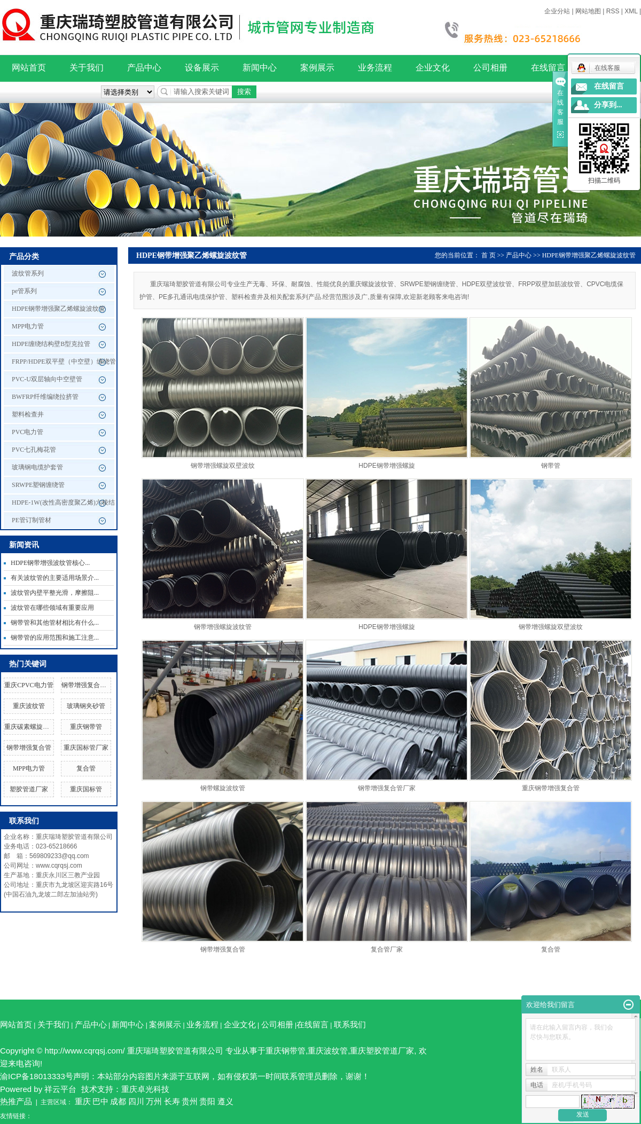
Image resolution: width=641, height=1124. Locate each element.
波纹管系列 (28, 273)
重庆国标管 (86, 789)
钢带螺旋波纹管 (222, 788)
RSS (613, 11)
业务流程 (375, 67)
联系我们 (350, 1024)
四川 (136, 1101)
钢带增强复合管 (28, 747)
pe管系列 (24, 291)
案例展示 (317, 67)
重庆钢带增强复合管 (551, 788)
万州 (154, 1101)
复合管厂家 (387, 949)
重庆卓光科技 (145, 1089)
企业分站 (557, 11)
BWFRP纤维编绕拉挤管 (45, 396)
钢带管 (550, 465)
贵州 (190, 1101)
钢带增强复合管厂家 (90, 685)
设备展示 (202, 67)
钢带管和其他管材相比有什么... (55, 622)
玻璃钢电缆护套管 (37, 467)
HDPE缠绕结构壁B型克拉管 (51, 344)
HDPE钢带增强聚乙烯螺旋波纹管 (58, 308)
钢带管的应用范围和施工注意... (55, 637)
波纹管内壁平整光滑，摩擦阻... (55, 592)
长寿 (172, 1101)
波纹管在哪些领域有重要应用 (52, 607)
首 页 (488, 255)
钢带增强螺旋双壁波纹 (223, 465)
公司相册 (490, 67)
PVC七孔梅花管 (34, 449)
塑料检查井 (28, 414)
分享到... (608, 105)
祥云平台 (60, 1089)
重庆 (83, 1101)
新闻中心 (260, 67)
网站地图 (588, 11)
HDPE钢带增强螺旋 (386, 465)
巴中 (100, 1101)
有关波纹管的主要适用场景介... (55, 577)
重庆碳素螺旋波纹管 (33, 726)
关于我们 (86, 67)
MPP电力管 (28, 326)
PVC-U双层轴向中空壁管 (47, 379)
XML (630, 11)
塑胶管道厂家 (29, 789)
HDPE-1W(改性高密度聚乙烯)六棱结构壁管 (63, 505)
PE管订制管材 (31, 520)
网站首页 (29, 67)
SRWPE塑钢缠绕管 (38, 485)
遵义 (225, 1101)
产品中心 (144, 67)
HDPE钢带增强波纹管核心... (50, 563)
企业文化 (433, 67)
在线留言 (548, 67)
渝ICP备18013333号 (36, 1076)
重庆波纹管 (29, 706)
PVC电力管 (27, 432)
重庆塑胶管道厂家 (382, 1050)
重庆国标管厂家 (86, 747)
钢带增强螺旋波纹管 (223, 627)
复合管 (86, 768)
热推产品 (16, 1101)
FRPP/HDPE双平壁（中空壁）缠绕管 (64, 361)
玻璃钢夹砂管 (86, 706)
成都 (118, 1101)
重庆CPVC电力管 (28, 685)
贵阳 (207, 1101)
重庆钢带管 (86, 726)
